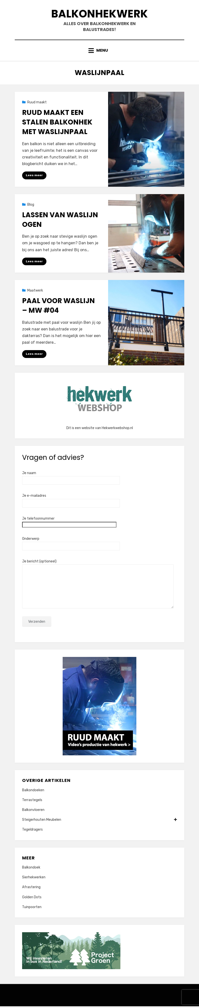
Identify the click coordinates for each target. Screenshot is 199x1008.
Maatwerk (35, 292)
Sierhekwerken (33, 879)
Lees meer (34, 177)
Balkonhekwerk (99, 14)
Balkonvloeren (33, 811)
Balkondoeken (33, 792)
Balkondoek (31, 869)
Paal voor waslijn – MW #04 (58, 307)
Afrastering (31, 889)
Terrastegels (32, 802)
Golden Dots (32, 899)
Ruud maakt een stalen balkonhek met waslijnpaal (57, 123)
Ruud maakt (37, 104)
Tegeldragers (32, 831)
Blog (30, 206)
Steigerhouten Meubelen (99, 822)
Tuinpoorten (32, 909)
